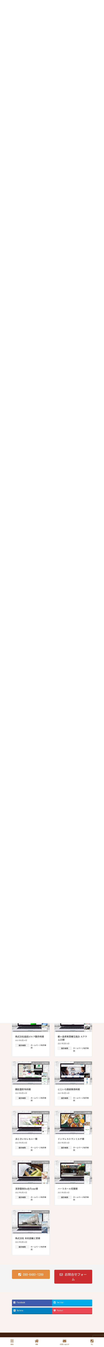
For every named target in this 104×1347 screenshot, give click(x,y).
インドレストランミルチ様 (71, 1138)
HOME (37, 1342)
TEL (91, 1342)
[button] (31, 1274)
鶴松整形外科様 (23, 1089)
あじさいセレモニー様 (26, 1138)
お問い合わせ (64, 1342)
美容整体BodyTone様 (26, 1188)
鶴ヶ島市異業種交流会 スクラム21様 (72, 1038)
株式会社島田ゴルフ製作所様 (29, 1036)
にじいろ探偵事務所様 (69, 1089)
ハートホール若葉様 (68, 1188)
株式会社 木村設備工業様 (27, 1238)
